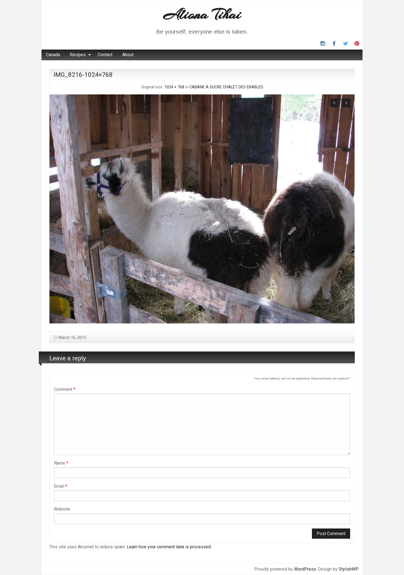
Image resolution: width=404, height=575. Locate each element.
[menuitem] (52, 55)
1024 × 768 (174, 87)
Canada (53, 54)
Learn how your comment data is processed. (169, 546)
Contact (105, 54)
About (128, 54)
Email (60, 486)
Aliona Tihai (202, 14)
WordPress (305, 569)
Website (62, 509)
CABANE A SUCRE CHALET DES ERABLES (226, 87)
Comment (64, 389)
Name (61, 463)
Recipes (78, 54)
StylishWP (349, 569)
